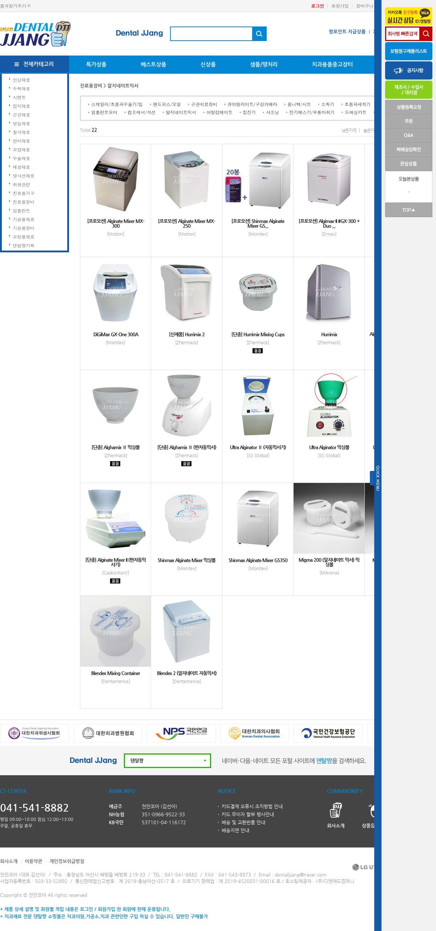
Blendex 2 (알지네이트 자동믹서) (187, 673)
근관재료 (21, 114)
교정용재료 (24, 236)
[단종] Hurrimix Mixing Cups (257, 334)
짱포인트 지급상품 (347, 31)
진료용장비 (24, 202)
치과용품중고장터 (332, 64)
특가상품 (96, 64)
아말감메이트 (219, 112)
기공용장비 (24, 228)
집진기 (249, 112)
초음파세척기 (357, 104)
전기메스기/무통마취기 (312, 112)
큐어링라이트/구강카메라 (252, 104)
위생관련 (21, 184)
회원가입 (340, 6)
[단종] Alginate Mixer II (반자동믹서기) (115, 562)
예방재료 (21, 167)
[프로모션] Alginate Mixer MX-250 (186, 223)
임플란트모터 (104, 112)
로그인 (317, 6)
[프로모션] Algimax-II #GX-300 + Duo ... (329, 223)
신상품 (208, 64)
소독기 (327, 104)
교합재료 (21, 149)
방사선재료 (24, 175)
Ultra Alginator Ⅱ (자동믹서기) (258, 447)
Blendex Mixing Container (115, 673)
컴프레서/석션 (142, 112)
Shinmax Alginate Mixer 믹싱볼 (186, 560)
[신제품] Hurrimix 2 (187, 334)
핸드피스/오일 (167, 104)
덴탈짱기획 (24, 245)
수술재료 (21, 158)
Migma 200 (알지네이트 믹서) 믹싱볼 (329, 562)
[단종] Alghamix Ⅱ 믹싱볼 (116, 447)
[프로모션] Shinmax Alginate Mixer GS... (257, 223)
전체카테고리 (38, 64)
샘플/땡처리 (264, 64)
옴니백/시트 (299, 104)
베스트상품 (153, 64)
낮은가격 (349, 130)
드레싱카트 (356, 112)
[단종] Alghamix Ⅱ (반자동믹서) (186, 447)
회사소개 (8, 861)
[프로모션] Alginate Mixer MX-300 (115, 223)
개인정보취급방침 (66, 861)
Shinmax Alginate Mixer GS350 (258, 560)
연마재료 (21, 141)
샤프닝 (272, 112)
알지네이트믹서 (181, 112)
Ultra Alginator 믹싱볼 (329, 447)
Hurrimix (329, 334)
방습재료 (21, 123)
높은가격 (370, 130)
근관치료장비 (204, 104)
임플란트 (21, 210)
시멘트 (19, 97)
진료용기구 (24, 193)
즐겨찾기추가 (13, 6)
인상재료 (21, 80)
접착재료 (21, 106)
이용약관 (33, 861)
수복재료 (21, 88)
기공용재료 (24, 219)
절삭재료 (21, 132)
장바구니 (365, 6)
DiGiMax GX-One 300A (115, 334)
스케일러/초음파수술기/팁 (117, 104)
